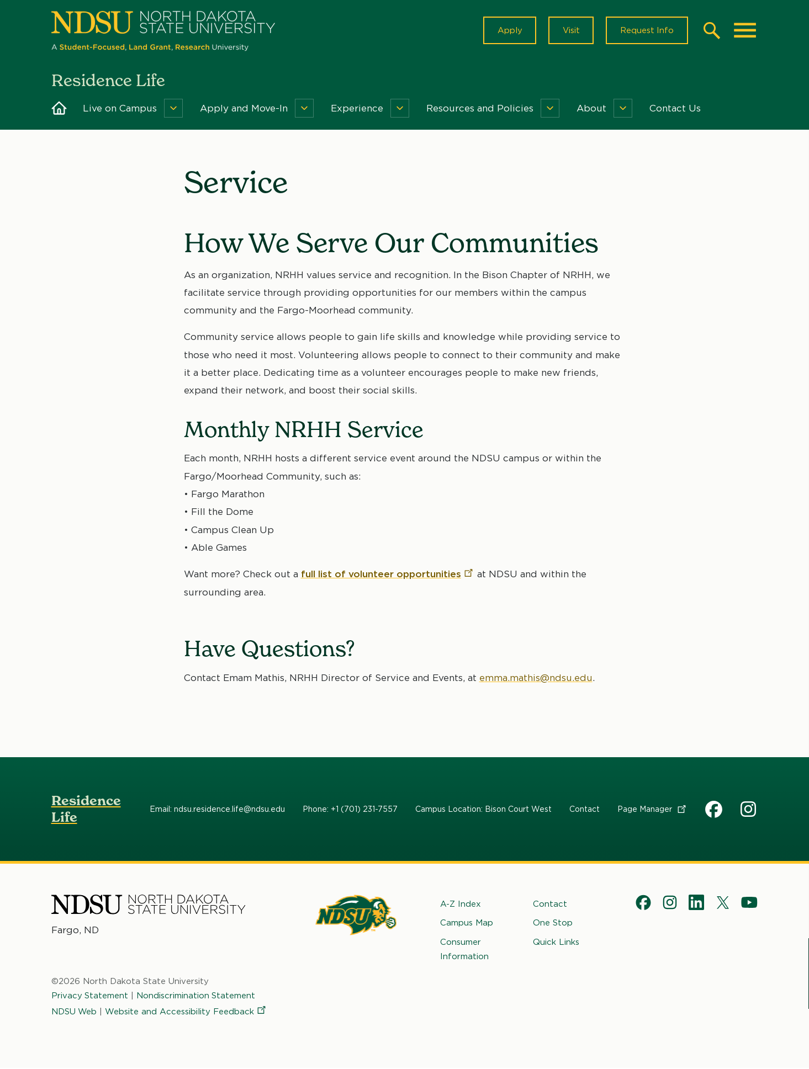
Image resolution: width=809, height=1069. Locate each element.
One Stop (553, 924)
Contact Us (675, 109)
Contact (584, 809)
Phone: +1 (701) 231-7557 (350, 809)
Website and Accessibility (187, 1012)
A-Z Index (460, 905)
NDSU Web (74, 1012)
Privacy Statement (90, 997)
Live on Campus (120, 109)
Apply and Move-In (244, 109)
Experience (357, 109)
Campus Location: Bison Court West (483, 809)
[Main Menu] (745, 31)
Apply (508, 31)
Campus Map (466, 924)
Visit (570, 31)
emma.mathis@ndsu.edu (536, 678)
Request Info (647, 31)
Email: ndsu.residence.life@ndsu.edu (217, 809)
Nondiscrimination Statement (196, 997)
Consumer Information (464, 950)
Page (652, 809)
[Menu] (173, 109)
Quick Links (556, 943)
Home (59, 109)
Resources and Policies (479, 109)
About (591, 109)
